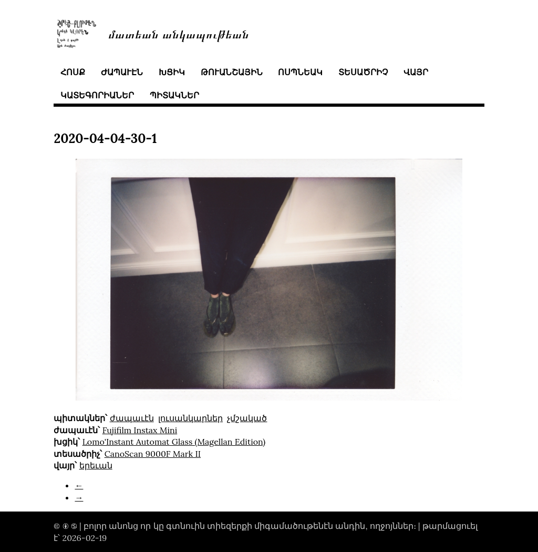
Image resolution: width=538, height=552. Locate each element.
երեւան (95, 465)
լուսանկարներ (190, 418)
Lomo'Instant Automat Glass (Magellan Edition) (174, 441)
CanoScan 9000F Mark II (153, 453)
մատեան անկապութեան (178, 33)
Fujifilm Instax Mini (140, 430)
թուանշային (232, 72)
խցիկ (172, 72)
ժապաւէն (122, 72)
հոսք (72, 72)
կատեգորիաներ (97, 95)
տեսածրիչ (363, 72)
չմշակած (247, 418)
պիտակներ (174, 95)
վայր (416, 72)
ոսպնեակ (300, 72)
